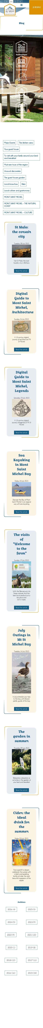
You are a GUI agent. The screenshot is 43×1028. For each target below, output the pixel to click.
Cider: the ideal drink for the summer (21, 822)
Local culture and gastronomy (16, 190)
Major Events (9, 143)
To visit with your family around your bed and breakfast (21, 156)
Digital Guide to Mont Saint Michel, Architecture (22, 302)
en (11, 2)
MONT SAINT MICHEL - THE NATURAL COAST (20, 204)
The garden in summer (21, 736)
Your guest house (11, 149)
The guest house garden (14, 177)
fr (7, 2)
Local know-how (11, 184)
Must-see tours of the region (16, 164)
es (16, 2)
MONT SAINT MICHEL (13, 197)
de (20, 2)
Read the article (21, 271)
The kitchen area (26, 143)
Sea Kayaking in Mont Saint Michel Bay (21, 464)
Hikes (23, 184)
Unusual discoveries (12, 171)
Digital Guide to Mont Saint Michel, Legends (21, 381)
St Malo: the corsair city (21, 232)
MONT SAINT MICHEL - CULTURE (18, 212)
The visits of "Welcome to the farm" (21, 544)
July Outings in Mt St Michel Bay (21, 637)
